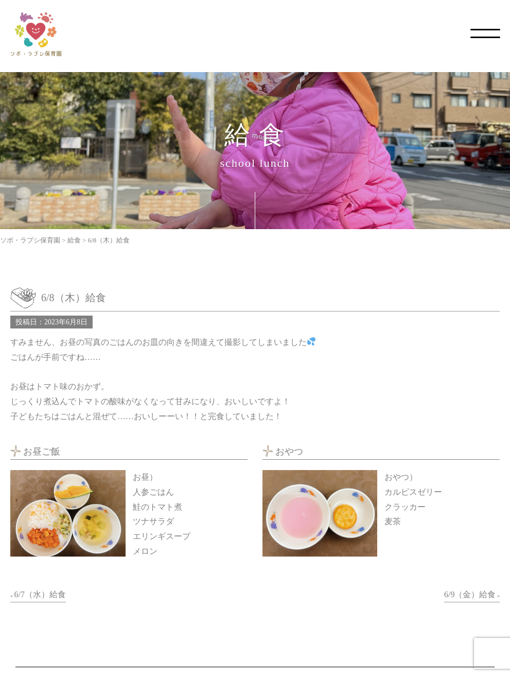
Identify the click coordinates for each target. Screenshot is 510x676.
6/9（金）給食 (470, 594)
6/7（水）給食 (40, 594)
